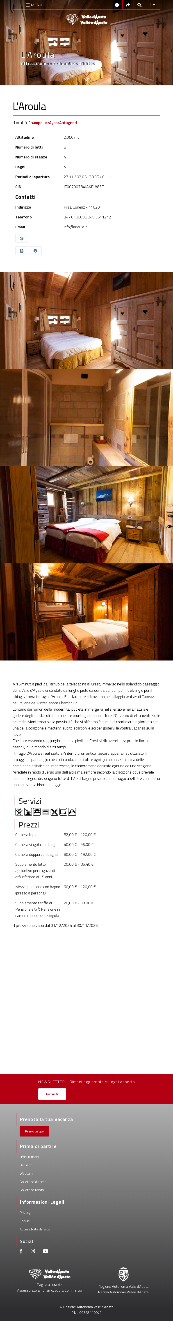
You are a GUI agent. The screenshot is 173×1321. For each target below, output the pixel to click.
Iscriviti (52, 1094)
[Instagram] (33, 1252)
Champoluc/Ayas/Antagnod (52, 123)
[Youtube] (45, 1252)
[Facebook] (21, 1252)
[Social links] (128, 4)
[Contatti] (117, 4)
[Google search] (139, 4)
